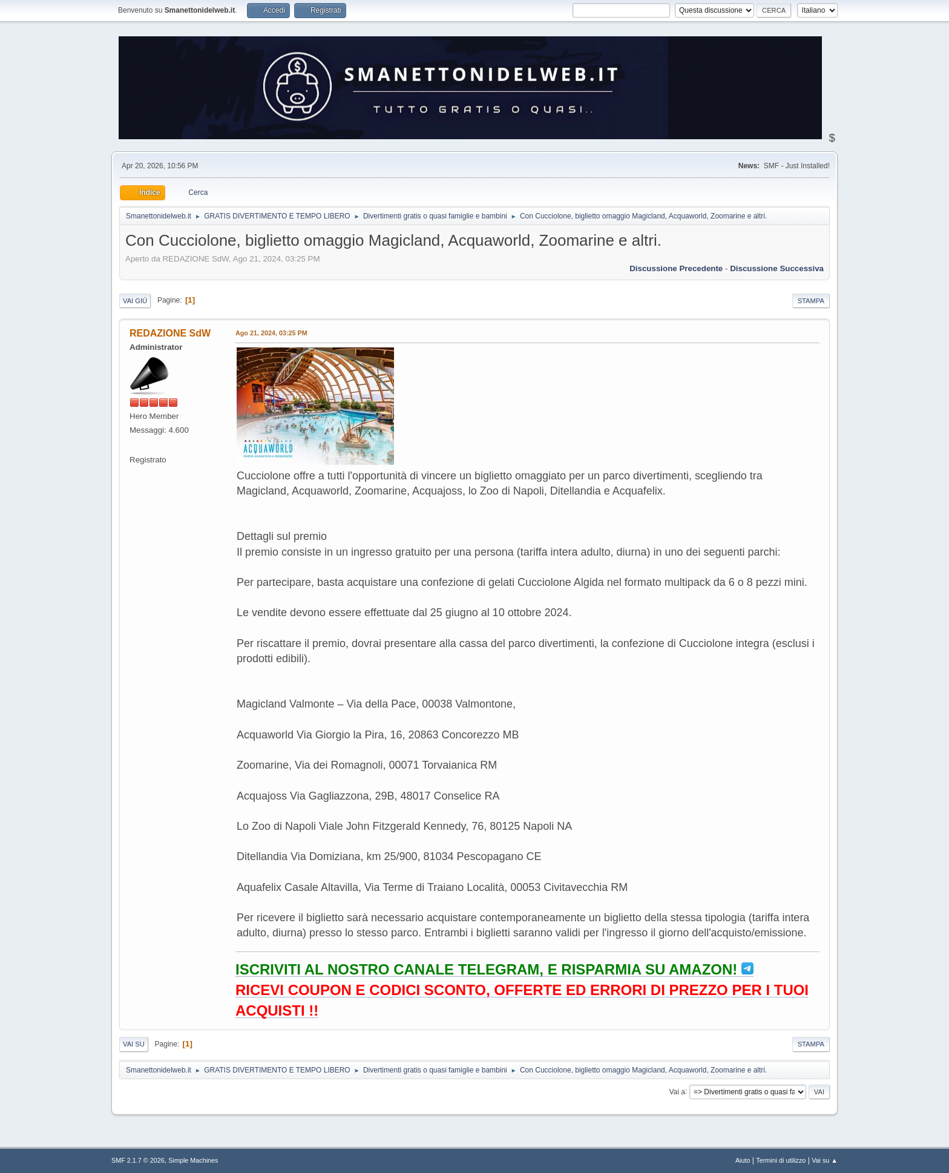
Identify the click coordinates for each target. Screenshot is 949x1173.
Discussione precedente (676, 268)
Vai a (677, 1091)
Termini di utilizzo (781, 1160)
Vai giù (135, 300)
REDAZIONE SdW (170, 333)
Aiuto (742, 1160)
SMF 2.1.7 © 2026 (138, 1160)
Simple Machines (193, 1160)
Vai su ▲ (825, 1160)
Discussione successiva (777, 268)
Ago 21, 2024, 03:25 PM (271, 333)
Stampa (811, 300)
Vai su (134, 1044)
